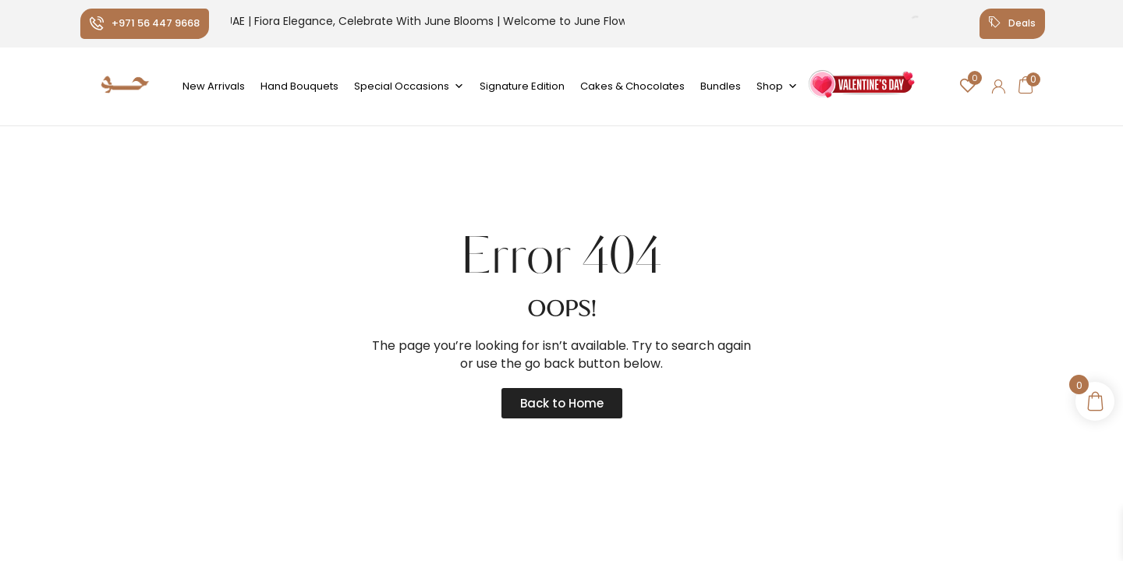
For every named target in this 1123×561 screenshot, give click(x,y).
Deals (1021, 23)
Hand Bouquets (299, 86)
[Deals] (992, 23)
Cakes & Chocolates (632, 86)
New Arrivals (213, 86)
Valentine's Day (860, 90)
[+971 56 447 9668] (97, 23)
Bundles (720, 86)
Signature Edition (522, 86)
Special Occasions (409, 86)
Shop (777, 86)
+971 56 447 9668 (156, 23)
